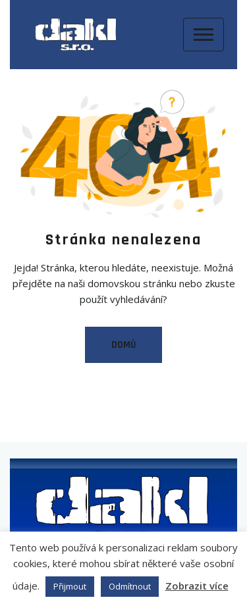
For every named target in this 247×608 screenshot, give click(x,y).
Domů (123, 345)
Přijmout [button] (69, 586)
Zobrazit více (197, 585)
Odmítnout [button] (130, 586)
